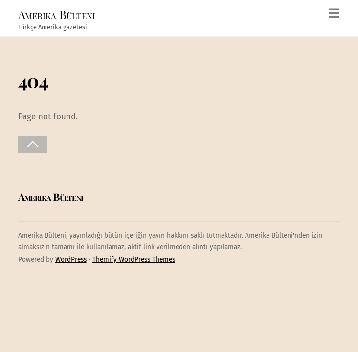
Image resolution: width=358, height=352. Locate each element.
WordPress (71, 259)
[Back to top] (32, 144)
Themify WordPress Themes (133, 259)
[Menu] (334, 13)
